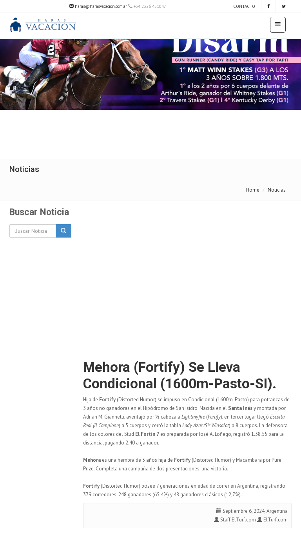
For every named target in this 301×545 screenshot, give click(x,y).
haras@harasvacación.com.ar (98, 6)
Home (252, 190)
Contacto (243, 6)
